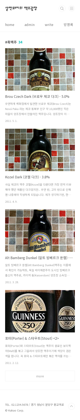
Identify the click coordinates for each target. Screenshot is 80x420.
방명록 (68, 24)
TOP (71, 406)
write (49, 24)
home (9, 24)
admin (30, 24)
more (40, 376)
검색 (62, 8)
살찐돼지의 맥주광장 (21, 8)
